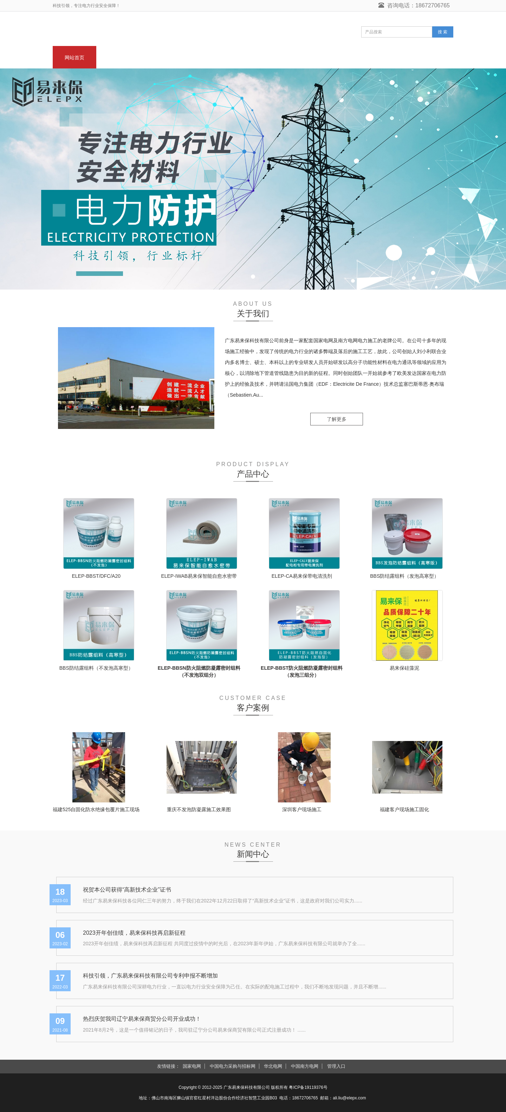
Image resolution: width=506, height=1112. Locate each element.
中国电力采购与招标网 (232, 1066)
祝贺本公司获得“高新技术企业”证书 (127, 890)
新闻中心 (161, 57)
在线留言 (379, 57)
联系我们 (423, 57)
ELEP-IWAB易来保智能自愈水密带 (199, 576)
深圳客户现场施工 (302, 809)
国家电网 (192, 1066)
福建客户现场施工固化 (404, 809)
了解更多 (336, 419)
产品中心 (205, 57)
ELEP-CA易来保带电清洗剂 (302, 576)
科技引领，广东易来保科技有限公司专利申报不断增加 (150, 976)
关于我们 (118, 57)
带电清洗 (249, 57)
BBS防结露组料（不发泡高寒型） (96, 668)
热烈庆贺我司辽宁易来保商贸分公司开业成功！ (142, 1019)
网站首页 (74, 57)
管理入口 (336, 1066)
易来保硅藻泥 (404, 668)
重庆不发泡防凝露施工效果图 (199, 809)
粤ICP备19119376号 (308, 1087)
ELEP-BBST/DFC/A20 (96, 576)
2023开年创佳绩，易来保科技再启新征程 (134, 933)
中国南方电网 (304, 1066)
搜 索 (442, 31)
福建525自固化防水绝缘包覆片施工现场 (96, 809)
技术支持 (336, 57)
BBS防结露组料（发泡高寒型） (404, 576)
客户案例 (292, 57)
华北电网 (273, 1066)
